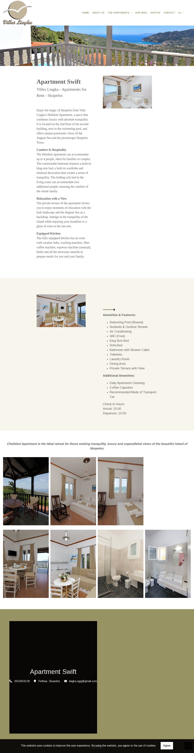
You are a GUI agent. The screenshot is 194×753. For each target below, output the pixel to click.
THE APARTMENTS (119, 12)
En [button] (180, 12)
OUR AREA (141, 12)
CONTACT (169, 12)
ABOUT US (98, 12)
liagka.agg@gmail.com (83, 681)
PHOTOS (155, 12)
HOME (85, 12)
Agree (166, 745)
